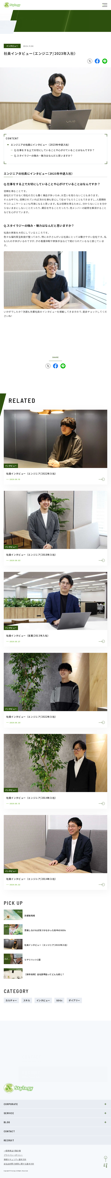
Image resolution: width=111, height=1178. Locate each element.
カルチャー (11, 1000)
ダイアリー (74, 1000)
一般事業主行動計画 (12, 1151)
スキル (26, 1000)
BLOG (55, 1122)
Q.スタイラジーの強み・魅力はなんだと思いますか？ (43, 155)
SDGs (59, 1000)
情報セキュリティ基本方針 (15, 1159)
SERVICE (55, 1113)
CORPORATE (55, 1104)
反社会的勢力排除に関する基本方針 (19, 1164)
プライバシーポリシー (13, 1155)
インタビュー (12, 46)
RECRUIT (9, 1140)
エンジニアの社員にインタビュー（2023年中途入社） (41, 144)
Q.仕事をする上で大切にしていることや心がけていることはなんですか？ (54, 150)
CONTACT (9, 1131)
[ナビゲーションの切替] (104, 5)
